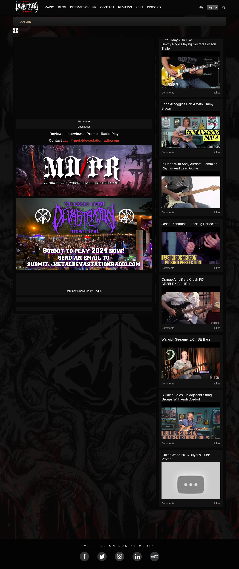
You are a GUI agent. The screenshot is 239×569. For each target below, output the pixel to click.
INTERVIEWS (79, 7)
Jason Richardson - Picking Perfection (190, 224)
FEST (139, 7)
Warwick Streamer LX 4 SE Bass (186, 339)
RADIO (49, 7)
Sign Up (212, 7)
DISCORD (154, 7)
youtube (24, 21)
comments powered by (84, 290)
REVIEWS (125, 7)
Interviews (75, 134)
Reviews (56, 134)
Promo (93, 134)
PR (94, 7)
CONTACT (107, 7)
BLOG (62, 7)
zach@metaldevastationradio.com (91, 140)
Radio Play (110, 134)
